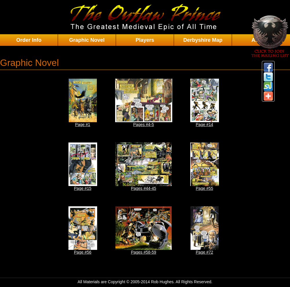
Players (144, 40)
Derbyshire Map (202, 40)
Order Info (28, 40)
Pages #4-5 (143, 103)
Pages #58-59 (143, 230)
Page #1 (83, 103)
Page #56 (82, 230)
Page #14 (204, 103)
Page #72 (205, 230)
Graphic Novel (86, 40)
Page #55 (204, 166)
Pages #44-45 (143, 166)
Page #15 (82, 166)
